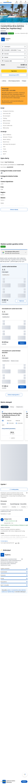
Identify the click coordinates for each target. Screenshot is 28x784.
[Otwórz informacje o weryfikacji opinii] (26, 492)
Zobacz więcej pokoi (14, 395)
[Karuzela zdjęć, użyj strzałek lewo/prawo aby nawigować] (14, 13)
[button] (14, 46)
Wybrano (20, 301)
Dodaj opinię (14, 489)
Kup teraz (14, 71)
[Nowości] (16, 2)
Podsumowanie (22, 67)
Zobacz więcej (14, 209)
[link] (7, 2)
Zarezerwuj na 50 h (14, 75)
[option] (5, 407)
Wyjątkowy (7, 38)
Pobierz (24, 781)
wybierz (13, 438)
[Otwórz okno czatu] (24, 774)
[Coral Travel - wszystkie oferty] (20, 164)
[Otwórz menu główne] (1, 2)
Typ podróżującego (14, 504)
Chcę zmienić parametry (8, 428)
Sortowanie (3, 504)
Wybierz (22, 343)
